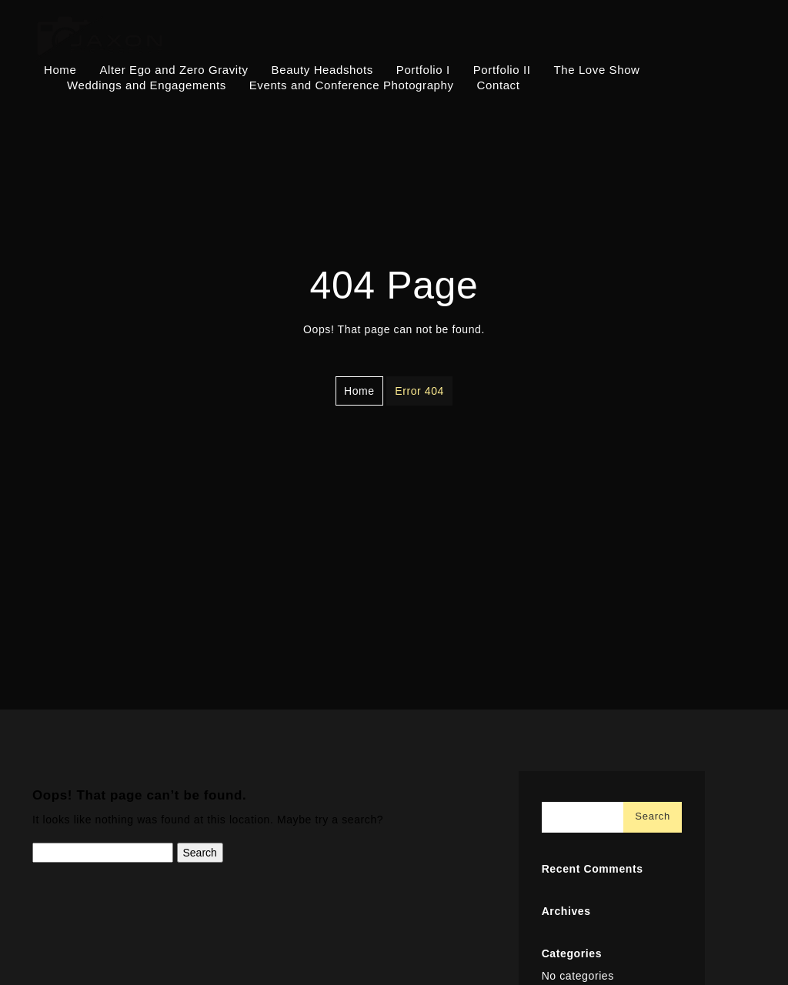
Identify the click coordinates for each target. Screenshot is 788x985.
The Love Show (597, 69)
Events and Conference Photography (351, 85)
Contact (498, 85)
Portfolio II (502, 69)
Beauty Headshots (322, 69)
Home (60, 69)
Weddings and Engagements (146, 85)
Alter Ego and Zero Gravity (173, 69)
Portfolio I (423, 69)
